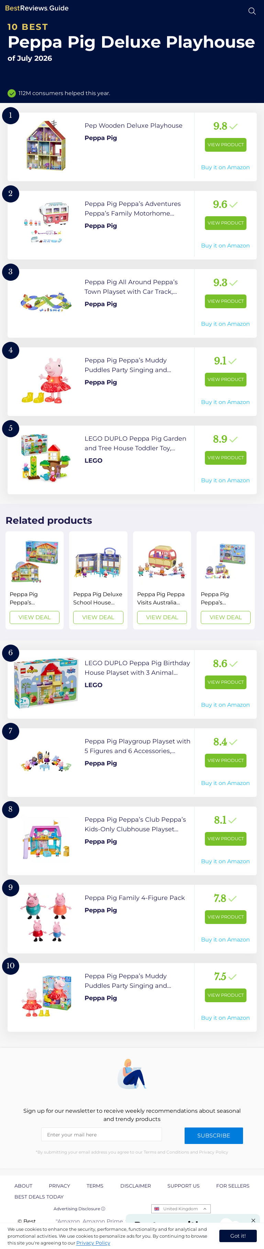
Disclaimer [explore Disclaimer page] (135, 1186)
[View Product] (132, 147)
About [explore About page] (23, 1186)
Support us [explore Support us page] (183, 1186)
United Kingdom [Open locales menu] (180, 1208)
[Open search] (252, 11)
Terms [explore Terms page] (95, 1186)
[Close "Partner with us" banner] (253, 1220)
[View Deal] (35, 580)
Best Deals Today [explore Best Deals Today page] (39, 1197)
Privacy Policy (93, 1243)
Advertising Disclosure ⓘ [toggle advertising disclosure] (79, 1208)
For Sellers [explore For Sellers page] (233, 1186)
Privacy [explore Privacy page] (59, 1186)
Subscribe (213, 1135)
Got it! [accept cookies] (238, 1236)
